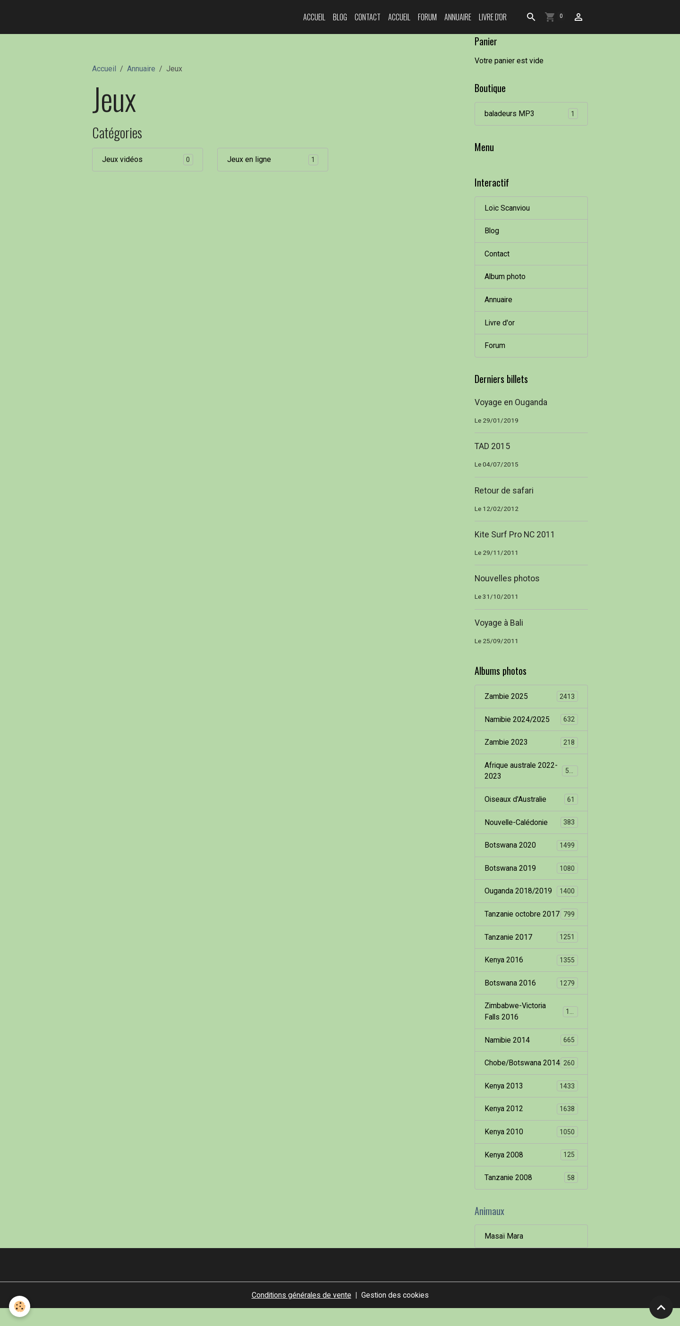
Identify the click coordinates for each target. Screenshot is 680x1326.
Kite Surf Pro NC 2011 (515, 536)
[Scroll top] (661, 1307)
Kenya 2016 (531, 964)
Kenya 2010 (531, 1148)
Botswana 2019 (531, 871)
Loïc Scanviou (507, 208)
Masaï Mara (504, 1253)
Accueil (314, 17)
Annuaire (457, 17)
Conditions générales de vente (300, 1312)
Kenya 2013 (531, 1102)
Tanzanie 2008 (531, 1195)
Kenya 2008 (531, 1171)
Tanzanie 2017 (531, 940)
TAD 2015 (492, 447)
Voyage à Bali (499, 624)
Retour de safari (504, 492)
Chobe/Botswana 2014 (531, 1073)
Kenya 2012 (531, 1125)
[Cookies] (20, 1306)
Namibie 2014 (531, 1044)
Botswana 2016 (531, 987)
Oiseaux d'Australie (531, 802)
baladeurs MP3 (531, 114)
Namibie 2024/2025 (531, 721)
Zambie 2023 (531, 744)
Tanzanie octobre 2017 (531, 917)
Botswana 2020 (531, 848)
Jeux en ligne (249, 159)
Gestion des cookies (395, 1312)
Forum (427, 17)
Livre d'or (493, 17)
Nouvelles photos (507, 580)
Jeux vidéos (122, 159)
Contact (368, 17)
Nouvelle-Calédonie (531, 825)
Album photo (505, 277)
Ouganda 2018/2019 (531, 894)
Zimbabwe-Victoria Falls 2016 (531, 1015)
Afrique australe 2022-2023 (531, 773)
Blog (340, 17)
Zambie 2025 (531, 698)
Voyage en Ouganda (511, 403)
